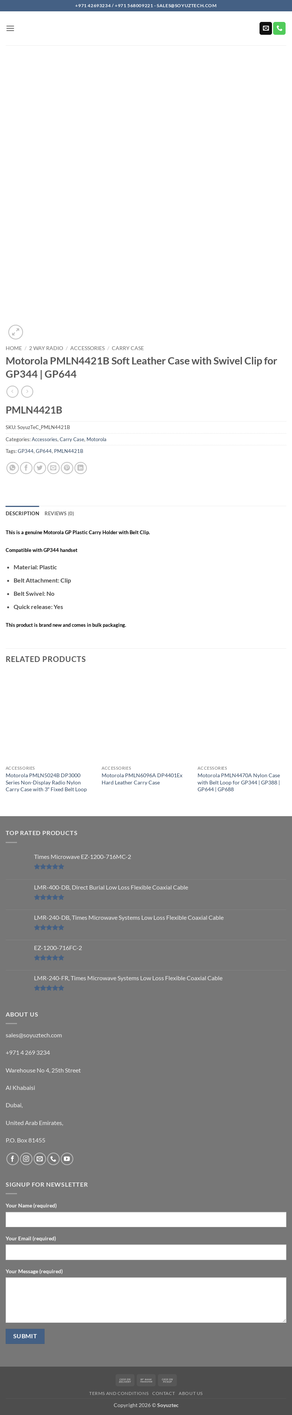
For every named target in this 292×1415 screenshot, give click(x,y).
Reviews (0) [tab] (59, 513)
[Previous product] (27, 391)
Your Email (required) (31, 1238)
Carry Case (128, 348)
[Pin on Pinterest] (67, 468)
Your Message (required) (34, 1271)
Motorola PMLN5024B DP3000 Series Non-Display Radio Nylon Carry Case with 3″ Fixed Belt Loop (46, 782)
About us (191, 1393)
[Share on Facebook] (26, 468)
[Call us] (279, 28)
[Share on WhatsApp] (12, 468)
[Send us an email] (266, 28)
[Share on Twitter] (40, 468)
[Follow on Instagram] (26, 1159)
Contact (163, 1393)
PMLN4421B (68, 451)
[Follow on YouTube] (67, 1159)
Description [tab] (22, 513)
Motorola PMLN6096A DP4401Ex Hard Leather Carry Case (142, 779)
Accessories (87, 348)
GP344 (26, 451)
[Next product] (12, 391)
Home (14, 348)
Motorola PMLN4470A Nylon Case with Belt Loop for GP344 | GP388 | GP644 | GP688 (239, 782)
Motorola (97, 439)
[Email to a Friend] (53, 468)
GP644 (44, 451)
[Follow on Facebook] (12, 1159)
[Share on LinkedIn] (80, 468)
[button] (10, 28)
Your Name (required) (31, 1205)
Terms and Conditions (118, 1393)
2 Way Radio (46, 348)
